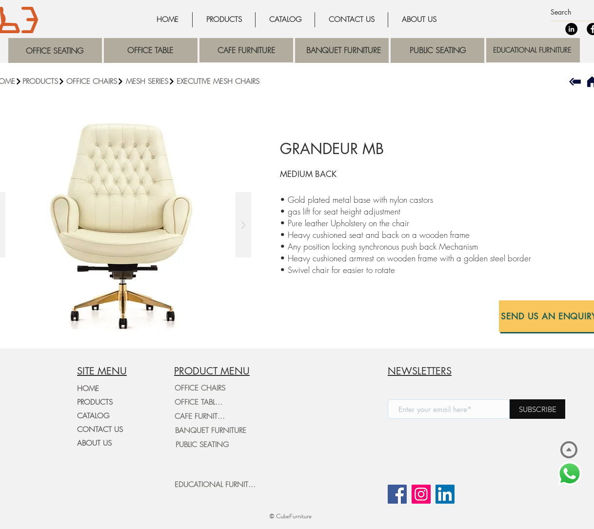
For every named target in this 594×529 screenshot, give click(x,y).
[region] (55, 50)
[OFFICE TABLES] (198, 402)
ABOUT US (94, 443)
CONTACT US (100, 429)
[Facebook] (397, 494)
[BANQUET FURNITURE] (210, 430)
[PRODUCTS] (43, 81)
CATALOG (93, 416)
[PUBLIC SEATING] (202, 444)
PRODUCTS (95, 402)
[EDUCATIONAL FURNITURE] (217, 484)
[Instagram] (421, 494)
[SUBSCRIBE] (537, 409)
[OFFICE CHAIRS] (200, 388)
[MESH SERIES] (150, 81)
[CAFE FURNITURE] (202, 416)
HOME (88, 388)
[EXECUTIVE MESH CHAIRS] (218, 81)
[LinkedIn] (571, 29)
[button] (95, 81)
